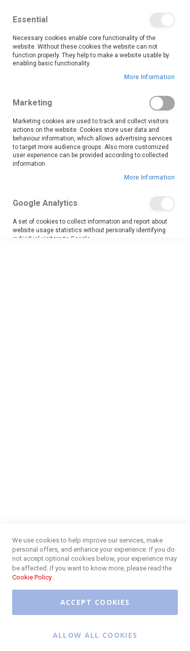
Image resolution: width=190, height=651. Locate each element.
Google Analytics (162, 203)
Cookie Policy (32, 577)
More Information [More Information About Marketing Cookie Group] (149, 177)
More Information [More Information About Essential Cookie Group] (149, 77)
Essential (162, 20)
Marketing (162, 103)
